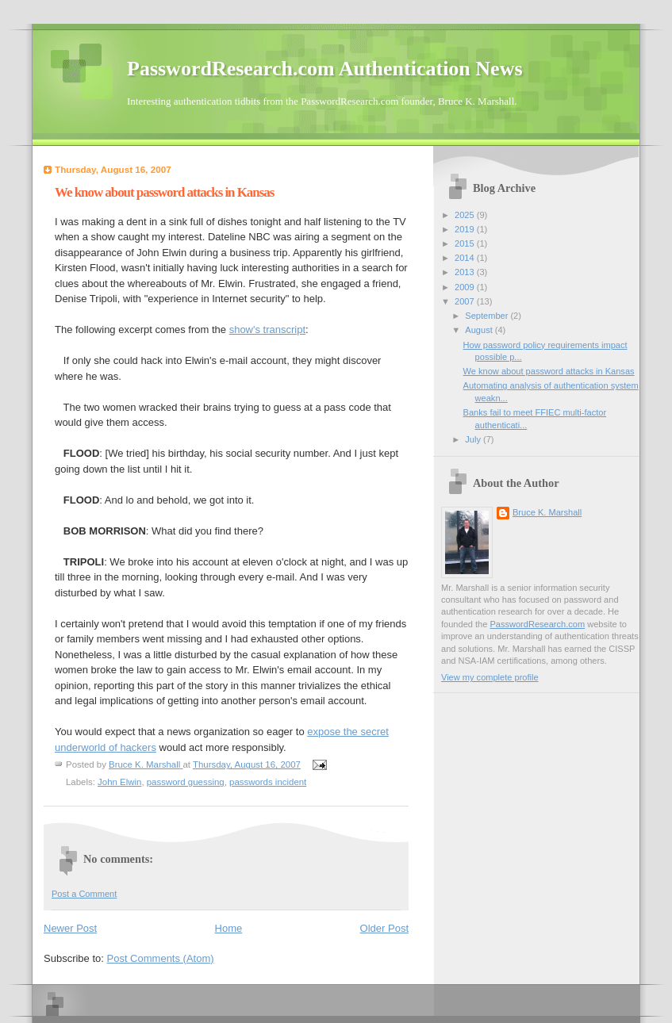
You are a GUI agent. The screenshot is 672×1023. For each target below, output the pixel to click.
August (479, 330)
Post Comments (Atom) (160, 958)
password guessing (186, 782)
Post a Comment (84, 893)
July (474, 439)
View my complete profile (490, 677)
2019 (466, 229)
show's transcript (267, 329)
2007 (466, 301)
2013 (466, 272)
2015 (466, 243)
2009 (466, 287)
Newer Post (70, 928)
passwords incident (267, 782)
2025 (466, 215)
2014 (466, 257)
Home (229, 928)
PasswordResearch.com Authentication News (325, 68)
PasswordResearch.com (537, 624)
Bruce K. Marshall (547, 512)
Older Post (384, 928)
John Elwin (119, 782)
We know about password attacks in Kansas (549, 371)
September (487, 315)
